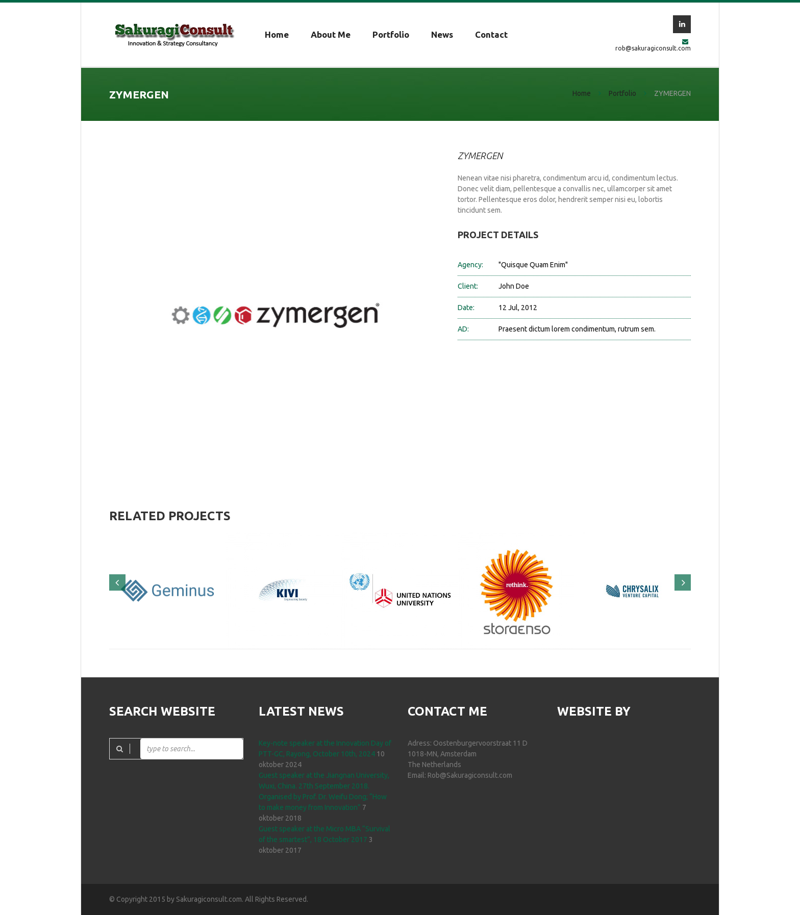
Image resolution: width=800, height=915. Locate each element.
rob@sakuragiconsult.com (653, 48)
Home (277, 34)
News (442, 34)
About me (331, 34)
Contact (491, 34)
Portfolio (390, 34)
